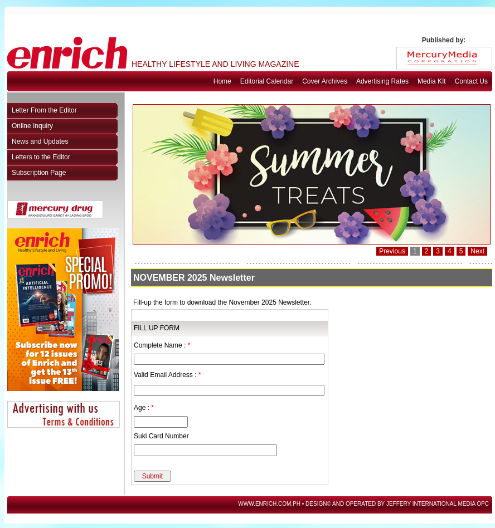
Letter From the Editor (44, 110)
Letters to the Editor (41, 157)
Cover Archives (324, 81)
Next (477, 251)
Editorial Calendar (266, 81)
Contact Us (471, 81)
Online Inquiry (32, 126)
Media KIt (432, 81)
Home (222, 81)
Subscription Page (39, 173)
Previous (392, 251)
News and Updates (40, 141)
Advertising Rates (382, 81)
